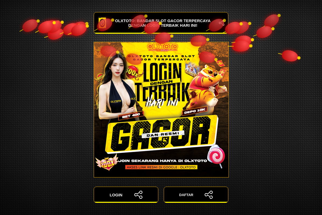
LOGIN (126, 195)
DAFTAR (196, 195)
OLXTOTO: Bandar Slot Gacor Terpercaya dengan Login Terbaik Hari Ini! (161, 23)
